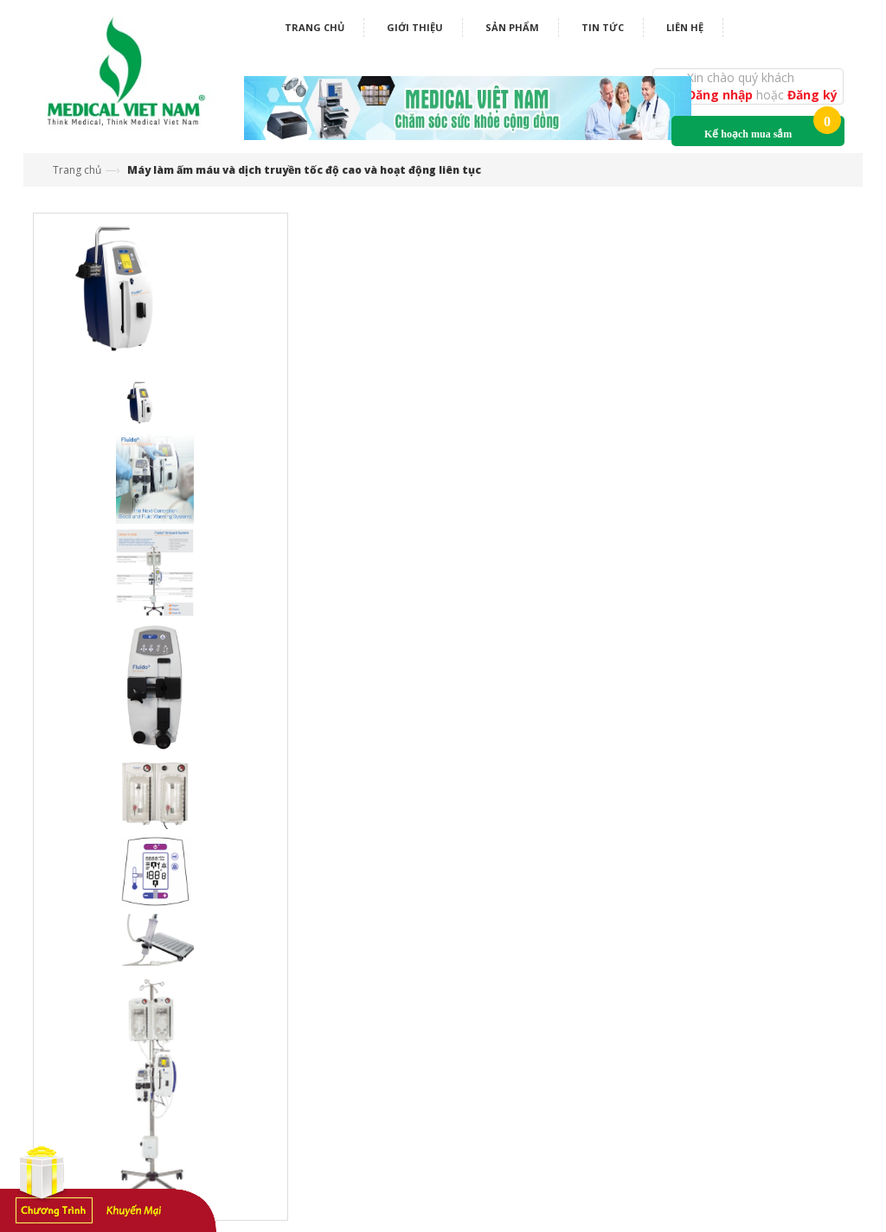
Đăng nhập (721, 94)
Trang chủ (314, 27)
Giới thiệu (415, 27)
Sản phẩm (512, 27)
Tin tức (602, 27)
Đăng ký (812, 94)
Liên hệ (684, 27)
